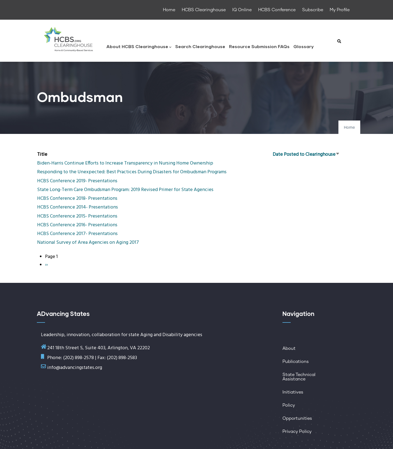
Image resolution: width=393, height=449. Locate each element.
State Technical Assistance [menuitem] (298, 376)
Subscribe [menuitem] (312, 10)
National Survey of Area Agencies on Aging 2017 (88, 242)
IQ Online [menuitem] (242, 10)
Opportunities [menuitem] (297, 418)
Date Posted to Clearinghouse (306, 155)
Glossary (303, 46)
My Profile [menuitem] (340, 10)
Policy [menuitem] (288, 405)
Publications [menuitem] (295, 361)
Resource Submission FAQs (259, 46)
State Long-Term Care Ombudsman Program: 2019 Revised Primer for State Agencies (125, 190)
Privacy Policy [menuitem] (297, 431)
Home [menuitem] (169, 10)
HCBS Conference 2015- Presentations (77, 216)
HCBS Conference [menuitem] (277, 10)
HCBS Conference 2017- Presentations (77, 234)
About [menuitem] (289, 348)
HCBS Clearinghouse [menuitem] (204, 10)
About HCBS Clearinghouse (138, 47)
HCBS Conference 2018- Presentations (77, 199)
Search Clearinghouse (200, 46)
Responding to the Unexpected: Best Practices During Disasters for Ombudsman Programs (132, 172)
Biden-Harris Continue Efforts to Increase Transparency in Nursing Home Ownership (125, 163)
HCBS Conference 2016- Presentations (77, 225)
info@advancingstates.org (74, 368)
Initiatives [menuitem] (292, 392)
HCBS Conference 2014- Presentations (77, 207)
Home (349, 128)
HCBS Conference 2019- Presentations (77, 181)
